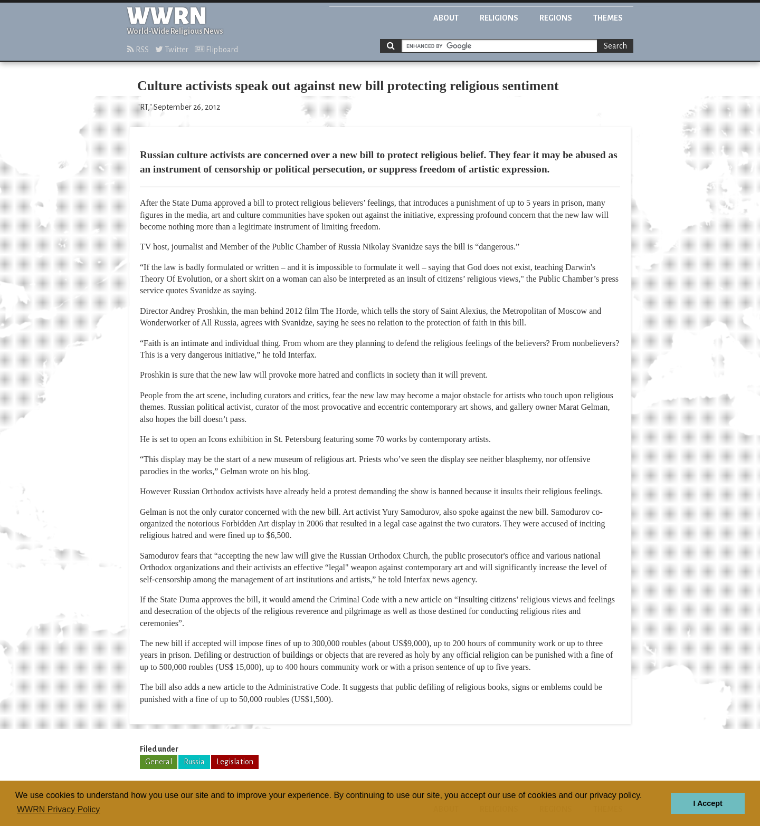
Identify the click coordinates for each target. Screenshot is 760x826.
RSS (138, 49)
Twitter (171, 49)
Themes (608, 18)
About (446, 18)
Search (615, 46)
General (158, 761)
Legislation (234, 761)
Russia (194, 761)
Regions (555, 18)
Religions (499, 18)
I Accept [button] (707, 803)
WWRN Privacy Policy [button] (58, 809)
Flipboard (216, 49)
